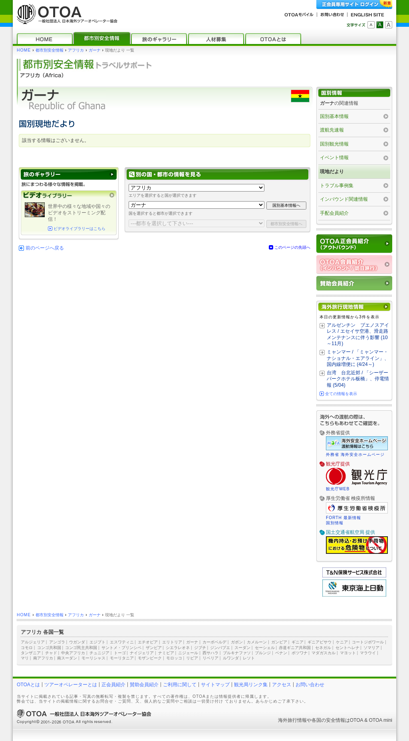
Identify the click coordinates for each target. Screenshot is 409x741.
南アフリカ (43, 658)
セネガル (323, 647)
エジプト (97, 642)
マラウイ (368, 653)
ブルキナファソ (237, 653)
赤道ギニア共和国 (295, 647)
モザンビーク (150, 658)
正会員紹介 (113, 684)
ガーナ (95, 50)
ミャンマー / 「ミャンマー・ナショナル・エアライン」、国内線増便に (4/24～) (358, 358)
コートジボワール (368, 642)
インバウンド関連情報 (344, 199)
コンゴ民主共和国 (81, 647)
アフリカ (76, 50)
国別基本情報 (334, 116)
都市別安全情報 (50, 50)
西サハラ (210, 653)
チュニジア (99, 653)
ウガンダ (77, 642)
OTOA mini (380, 720)
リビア (192, 658)
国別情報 (334, 523)
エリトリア (172, 642)
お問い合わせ (310, 684)
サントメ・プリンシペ (121, 647)
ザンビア (154, 647)
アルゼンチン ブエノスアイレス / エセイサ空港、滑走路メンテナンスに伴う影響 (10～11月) (358, 334)
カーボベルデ (214, 642)
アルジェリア (33, 642)
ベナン (281, 653)
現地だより (332, 171)
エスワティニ (122, 642)
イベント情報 (334, 157)
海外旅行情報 (292, 720)
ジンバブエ (220, 647)
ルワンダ (231, 658)
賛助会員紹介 (144, 684)
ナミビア (166, 653)
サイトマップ (215, 684)
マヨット (348, 653)
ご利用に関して (180, 684)
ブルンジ (263, 653)
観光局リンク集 (251, 684)
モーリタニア (122, 658)
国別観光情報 (334, 144)
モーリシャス (93, 658)
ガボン (237, 642)
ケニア (342, 642)
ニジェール (188, 653)
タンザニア (31, 653)
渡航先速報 (332, 130)
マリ (25, 658)
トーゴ (120, 653)
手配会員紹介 (334, 213)
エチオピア (148, 642)
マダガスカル (324, 653)
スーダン (242, 647)
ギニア (298, 642)
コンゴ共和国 (49, 647)
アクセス (281, 684)
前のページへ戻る (45, 248)
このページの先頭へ (292, 247)
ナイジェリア (142, 653)
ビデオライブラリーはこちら (79, 228)
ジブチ (200, 647)
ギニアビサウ (320, 642)
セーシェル (265, 647)
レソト (249, 658)
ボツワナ (300, 653)
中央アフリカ (73, 653)
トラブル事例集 (336, 185)
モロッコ (174, 658)
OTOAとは (28, 684)
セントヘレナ (347, 647)
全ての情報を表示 (341, 393)
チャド (51, 653)
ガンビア (279, 642)
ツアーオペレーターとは (70, 684)
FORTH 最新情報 (343, 517)
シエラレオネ (178, 647)
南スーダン (67, 658)
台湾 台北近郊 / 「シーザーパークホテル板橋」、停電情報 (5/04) (358, 379)
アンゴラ (57, 642)
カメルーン (257, 642)
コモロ (27, 647)
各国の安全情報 (328, 720)
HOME (24, 50)
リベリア (210, 658)
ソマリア (371, 647)
